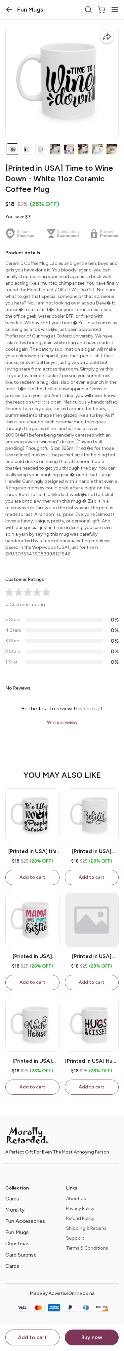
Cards (12, 1198)
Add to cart (32, 1337)
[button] (9, 10)
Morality (14, 1210)
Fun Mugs (17, 1232)
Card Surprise (21, 1255)
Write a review (62, 722)
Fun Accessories (25, 1221)
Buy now (91, 1337)
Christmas (17, 1243)
